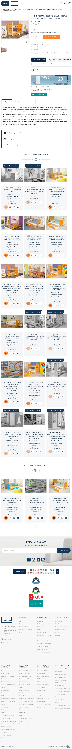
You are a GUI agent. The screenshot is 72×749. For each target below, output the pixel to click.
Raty (20, 621)
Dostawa (40, 621)
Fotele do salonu (6, 673)
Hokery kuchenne (60, 674)
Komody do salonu (6, 679)
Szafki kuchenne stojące (62, 688)
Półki (38, 679)
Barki (3, 670)
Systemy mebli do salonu (8, 721)
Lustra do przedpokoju (44, 676)
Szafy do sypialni (24, 707)
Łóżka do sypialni (24, 681)
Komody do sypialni (25, 673)
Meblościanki (5, 690)
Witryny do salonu (6, 735)
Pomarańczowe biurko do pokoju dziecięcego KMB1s (12, 189)
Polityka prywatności (43, 624)
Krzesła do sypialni (25, 676)
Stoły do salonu (5, 718)
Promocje (22, 624)
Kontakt (39, 629)
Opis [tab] (6, 102)
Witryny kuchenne (60, 694)
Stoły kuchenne (59, 685)
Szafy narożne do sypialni (26, 710)
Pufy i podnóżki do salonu (8, 698)
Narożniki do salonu (7, 693)
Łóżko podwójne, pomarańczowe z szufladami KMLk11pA (56, 238)
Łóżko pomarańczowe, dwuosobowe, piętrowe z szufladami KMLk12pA (12, 286)
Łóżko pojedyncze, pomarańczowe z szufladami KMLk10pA (56, 189)
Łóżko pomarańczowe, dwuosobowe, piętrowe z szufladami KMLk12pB (34, 286)
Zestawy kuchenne (61, 697)
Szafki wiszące (41, 681)
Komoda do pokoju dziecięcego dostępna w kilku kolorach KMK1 (34, 434)
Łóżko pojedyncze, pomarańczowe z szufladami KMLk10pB (12, 238)
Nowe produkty (23, 627)
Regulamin (40, 627)
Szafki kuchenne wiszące (62, 691)
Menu (5, 3)
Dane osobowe (59, 621)
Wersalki (4, 732)
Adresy (57, 632)
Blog (20, 632)
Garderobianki (23, 670)
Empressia (12, 746)
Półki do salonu (5, 696)
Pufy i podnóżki (23, 693)
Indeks (33, 21)
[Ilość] (38, 37)
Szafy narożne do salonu (8, 729)
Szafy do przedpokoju (43, 684)
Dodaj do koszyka (51, 36)
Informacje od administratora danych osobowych (44, 635)
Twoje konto (61, 617)
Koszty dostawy (39, 59)
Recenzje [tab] (30, 102)
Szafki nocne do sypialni (26, 701)
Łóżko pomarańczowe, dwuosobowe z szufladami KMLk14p (12, 384)
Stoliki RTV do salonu (7, 715)
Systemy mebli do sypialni (27, 698)
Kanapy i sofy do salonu (8, 676)
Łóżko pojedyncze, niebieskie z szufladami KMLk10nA (12, 500)
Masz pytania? (60, 60)
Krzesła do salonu (6, 681)
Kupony (57, 635)
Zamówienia (59, 624)
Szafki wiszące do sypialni (27, 704)
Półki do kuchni (59, 683)
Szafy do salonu (6, 726)
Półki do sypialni (24, 690)
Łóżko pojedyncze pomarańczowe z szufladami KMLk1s (12, 336)
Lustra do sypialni (24, 679)
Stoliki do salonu (6, 707)
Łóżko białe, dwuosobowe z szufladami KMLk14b (36, 500)
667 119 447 (8, 639)
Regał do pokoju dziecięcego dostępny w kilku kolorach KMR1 (56, 434)
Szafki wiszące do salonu (8, 724)
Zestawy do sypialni (25, 724)
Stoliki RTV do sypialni (26, 696)
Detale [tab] (18, 102)
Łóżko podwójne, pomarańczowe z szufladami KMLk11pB (34, 238)
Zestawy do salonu (7, 738)
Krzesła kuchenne (60, 677)
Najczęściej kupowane (26, 629)
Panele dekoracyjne (61, 680)
